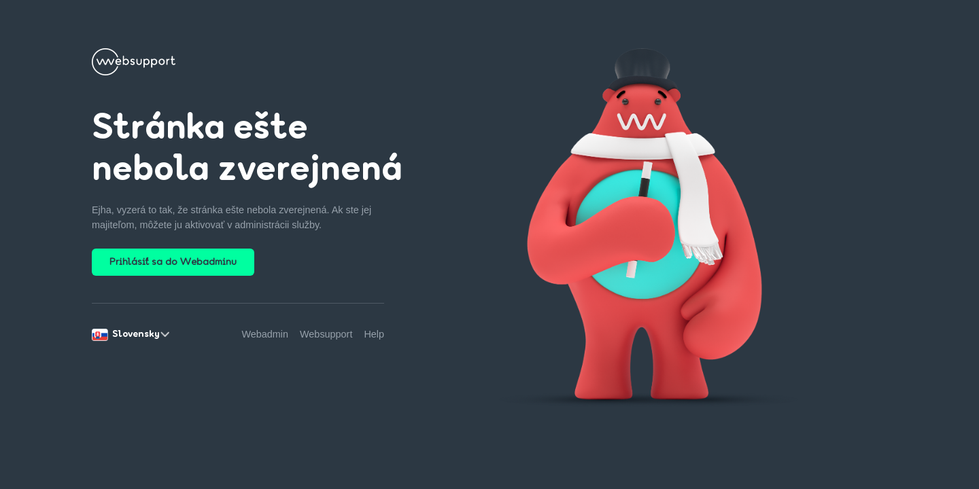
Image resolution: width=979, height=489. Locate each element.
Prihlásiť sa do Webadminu (173, 262)
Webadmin (265, 334)
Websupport (326, 334)
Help (374, 334)
